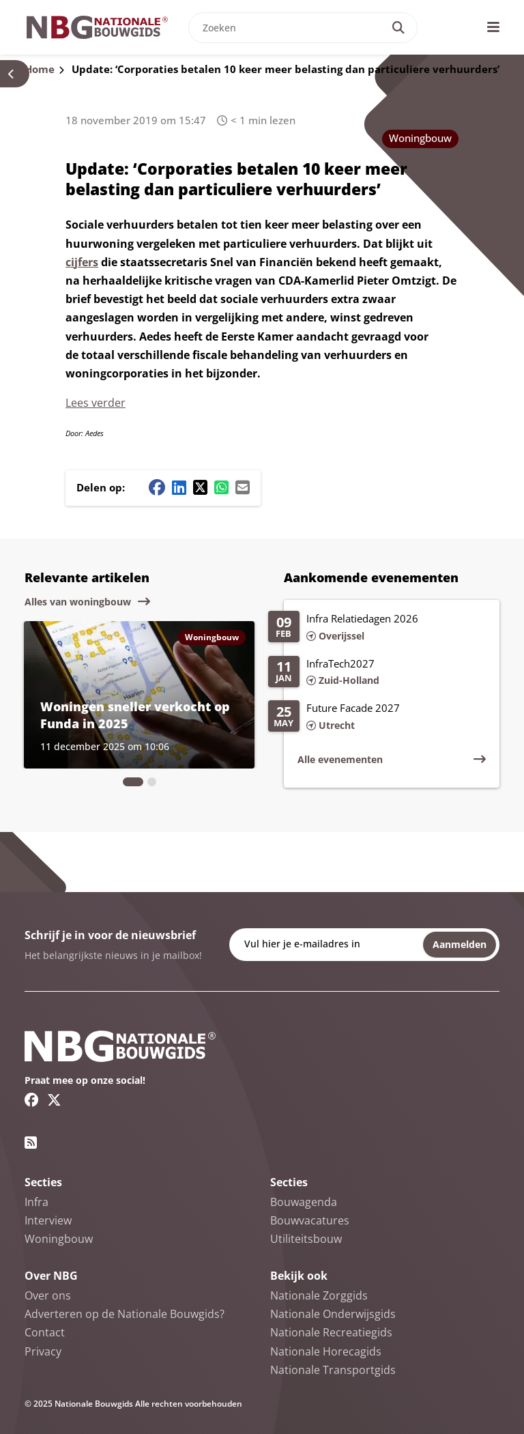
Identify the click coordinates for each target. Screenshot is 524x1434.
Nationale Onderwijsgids (333, 1313)
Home (40, 69)
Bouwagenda (303, 1201)
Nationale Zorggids (319, 1295)
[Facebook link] (32, 1099)
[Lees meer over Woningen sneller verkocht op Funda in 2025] (139, 695)
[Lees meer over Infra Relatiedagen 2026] (377, 628)
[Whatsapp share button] (221, 487)
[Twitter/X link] (54, 1099)
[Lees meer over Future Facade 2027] (377, 717)
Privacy (43, 1351)
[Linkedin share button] (179, 487)
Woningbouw (420, 138)
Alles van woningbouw (78, 601)
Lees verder (96, 402)
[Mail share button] (242, 487)
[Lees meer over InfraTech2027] (377, 673)
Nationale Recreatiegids (331, 1332)
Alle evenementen (340, 759)
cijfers (82, 262)
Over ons (48, 1295)
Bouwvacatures (309, 1220)
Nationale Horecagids (325, 1351)
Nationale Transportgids (333, 1369)
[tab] (133, 781)
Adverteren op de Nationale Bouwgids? (124, 1313)
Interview (48, 1220)
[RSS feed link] (31, 1142)
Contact (45, 1332)
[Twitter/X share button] (200, 487)
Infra (36, 1201)
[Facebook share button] (157, 487)
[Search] (398, 27)
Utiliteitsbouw (306, 1238)
